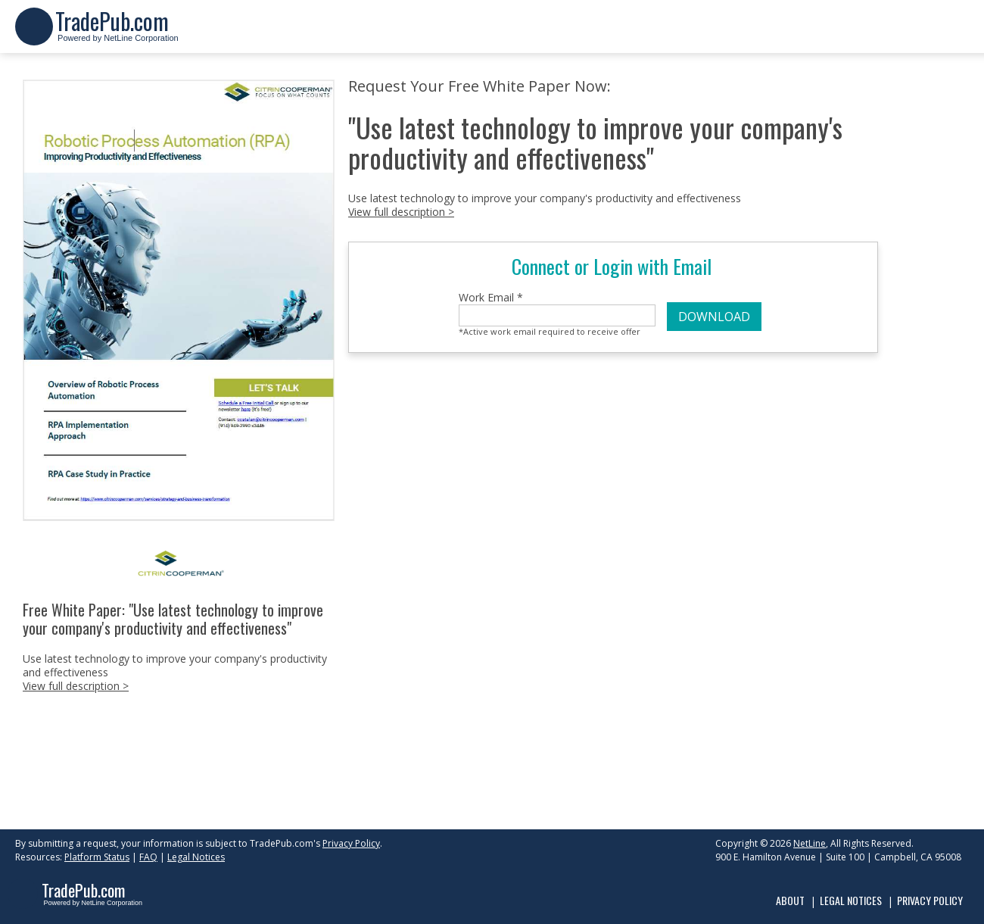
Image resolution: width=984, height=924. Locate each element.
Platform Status (96, 857)
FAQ (148, 857)
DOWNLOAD (714, 316)
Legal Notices (196, 857)
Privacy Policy (351, 843)
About (790, 900)
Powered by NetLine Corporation (117, 32)
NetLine (809, 843)
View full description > (76, 686)
